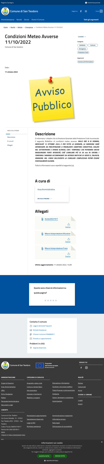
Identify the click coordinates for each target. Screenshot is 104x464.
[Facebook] (77, 11)
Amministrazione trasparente (62, 415)
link (72, 165)
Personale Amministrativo (10, 401)
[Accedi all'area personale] (92, 2)
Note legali (56, 423)
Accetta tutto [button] (44, 456)
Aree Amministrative (8, 387)
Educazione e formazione (60, 383)
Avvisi (80, 390)
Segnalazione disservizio (35, 419)
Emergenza (29, 27)
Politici (3, 397)
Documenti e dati (7, 405)
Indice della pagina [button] (13, 131)
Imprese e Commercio (34, 394)
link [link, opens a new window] (71, 452)
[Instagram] (82, 11)
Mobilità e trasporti (33, 397)
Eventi (80, 404)
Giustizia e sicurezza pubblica (62, 386)
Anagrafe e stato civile (34, 383)
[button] (52, 461)
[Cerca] (100, 11)
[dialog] (52, 452)
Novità (13, 27)
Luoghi (80, 400)
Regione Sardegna (7, 2)
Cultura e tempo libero (34, 387)
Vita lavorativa (32, 390)
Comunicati (82, 387)
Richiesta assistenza (34, 426)
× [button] (101, 442)
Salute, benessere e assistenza (62, 397)
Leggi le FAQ (31, 423)
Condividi (82, 37)
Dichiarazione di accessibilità (62, 426)
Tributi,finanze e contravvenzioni (63, 390)
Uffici (3, 390)
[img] (23, 130)
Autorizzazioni (57, 401)
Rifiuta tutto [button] (60, 456)
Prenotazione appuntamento (36, 415)
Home (6, 27)
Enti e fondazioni (7, 394)
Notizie (20, 27)
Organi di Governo (7, 383)
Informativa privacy (59, 419)
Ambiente (55, 394)
